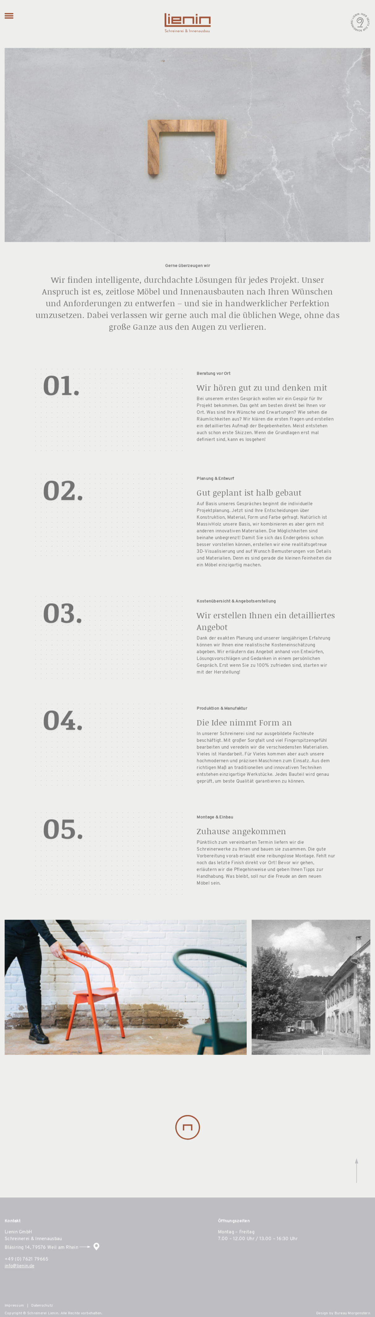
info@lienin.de (19, 1283)
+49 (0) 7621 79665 (26, 1277)
